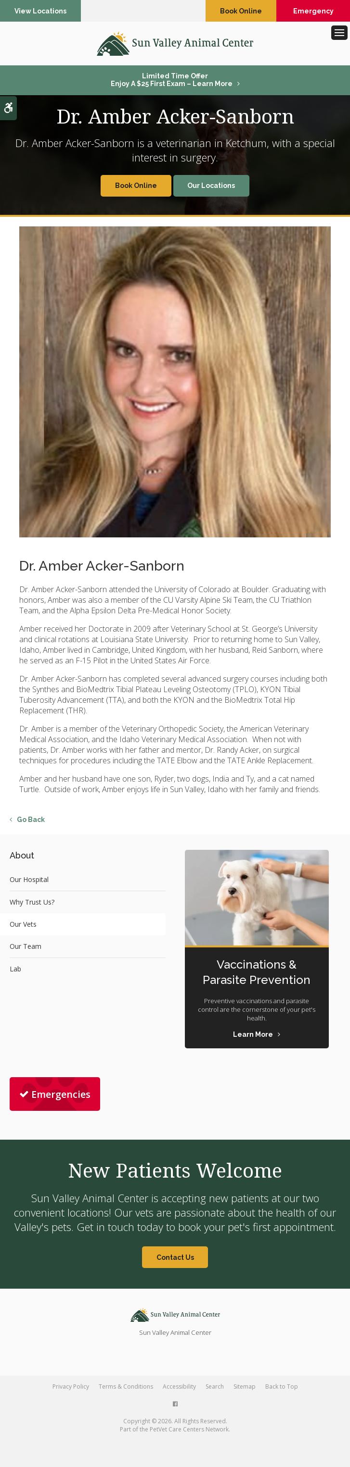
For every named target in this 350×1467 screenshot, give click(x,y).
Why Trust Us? (32, 902)
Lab (15, 968)
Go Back (31, 819)
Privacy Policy (70, 1386)
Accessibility (179, 1386)
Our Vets (23, 924)
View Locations (40, 11)
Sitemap (244, 1386)
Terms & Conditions (126, 1386)
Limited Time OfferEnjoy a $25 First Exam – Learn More (172, 79)
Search (215, 1386)
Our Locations (211, 185)
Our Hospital (29, 879)
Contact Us (175, 1257)
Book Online (241, 11)
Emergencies (55, 1094)
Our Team (25, 946)
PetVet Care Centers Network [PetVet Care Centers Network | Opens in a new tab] (189, 1429)
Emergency (313, 11)
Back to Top (281, 1386)
